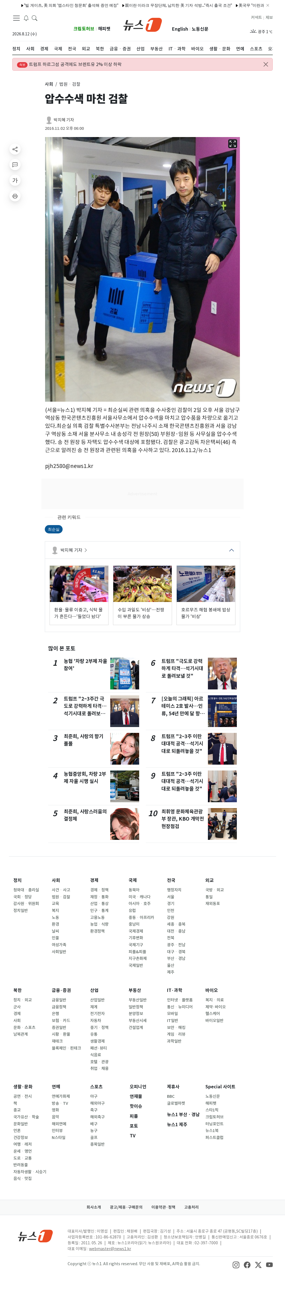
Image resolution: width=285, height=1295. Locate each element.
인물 (55, 937)
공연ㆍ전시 (22, 1096)
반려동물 (20, 1164)
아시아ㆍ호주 (140, 903)
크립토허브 (83, 29)
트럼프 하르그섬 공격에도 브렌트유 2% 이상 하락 (69, 65)
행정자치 (174, 889)
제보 (269, 17)
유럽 (132, 910)
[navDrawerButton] (16, 18)
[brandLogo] (142, 24)
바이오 (211, 990)
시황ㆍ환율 (61, 1034)
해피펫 (104, 29)
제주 (170, 972)
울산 (170, 965)
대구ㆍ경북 (176, 951)
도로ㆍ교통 (22, 1158)
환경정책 (97, 931)
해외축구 (97, 1117)
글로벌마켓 (176, 1103)
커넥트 (256, 17)
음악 (55, 1117)
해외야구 (97, 1103)
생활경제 (97, 1041)
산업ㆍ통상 (99, 903)
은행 (55, 1013)
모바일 (172, 1013)
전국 (171, 880)
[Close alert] (265, 64)
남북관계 (20, 1034)
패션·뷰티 (98, 1048)
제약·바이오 (215, 1006)
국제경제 (136, 931)
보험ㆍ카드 (61, 1020)
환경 (55, 924)
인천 (170, 910)
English (180, 29)
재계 (93, 1006)
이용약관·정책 (163, 1207)
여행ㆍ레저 (22, 1144)
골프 (93, 1137)
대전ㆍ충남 (176, 931)
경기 (170, 903)
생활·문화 (23, 1087)
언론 (17, 1130)
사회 (56, 880)
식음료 (95, 1054)
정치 (17, 880)
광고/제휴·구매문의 (126, 1207)
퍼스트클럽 (214, 1137)
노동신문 (200, 29)
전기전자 (97, 1013)
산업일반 (97, 1000)
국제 (133, 880)
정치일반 (20, 910)
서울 (170, 896)
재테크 (57, 1041)
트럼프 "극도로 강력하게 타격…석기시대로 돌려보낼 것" (182, 668)
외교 (209, 880)
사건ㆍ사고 (61, 889)
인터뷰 (57, 1130)
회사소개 (94, 1207)
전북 (170, 937)
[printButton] (15, 195)
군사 (17, 1006)
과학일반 (174, 1041)
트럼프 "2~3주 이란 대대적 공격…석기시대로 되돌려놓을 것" (182, 743)
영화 (55, 1110)
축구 (93, 1110)
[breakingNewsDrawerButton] (26, 18)
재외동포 (212, 903)
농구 (93, 1130)
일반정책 (136, 1006)
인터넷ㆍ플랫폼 (180, 1000)
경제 (94, 880)
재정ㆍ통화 (99, 896)
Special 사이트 (220, 1087)
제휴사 (173, 1087)
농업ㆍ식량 (99, 924)
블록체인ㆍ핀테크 (66, 1048)
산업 (94, 990)
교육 (55, 903)
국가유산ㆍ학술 (26, 1117)
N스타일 (58, 1137)
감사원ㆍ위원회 (26, 903)
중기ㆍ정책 (99, 1027)
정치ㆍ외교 (22, 1000)
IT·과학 (174, 990)
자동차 (95, 1020)
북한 (17, 990)
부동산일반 (138, 1000)
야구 (93, 1096)
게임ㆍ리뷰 (176, 1034)
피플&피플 (137, 951)
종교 (17, 1110)
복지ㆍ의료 (214, 1000)
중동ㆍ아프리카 (141, 917)
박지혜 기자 (64, 120)
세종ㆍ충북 (176, 924)
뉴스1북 (211, 1130)
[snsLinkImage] (236, 1264)
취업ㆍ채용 (99, 1068)
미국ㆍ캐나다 (140, 896)
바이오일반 (214, 1020)
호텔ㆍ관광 (99, 1061)
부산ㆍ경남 (176, 958)
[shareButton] (15, 149)
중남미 (134, 924)
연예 (56, 1087)
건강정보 (20, 1137)
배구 (93, 1123)
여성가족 (59, 944)
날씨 (55, 931)
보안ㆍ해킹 (176, 1027)
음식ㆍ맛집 (22, 1178)
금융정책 (59, 1006)
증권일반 (59, 1027)
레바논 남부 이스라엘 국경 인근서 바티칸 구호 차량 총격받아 (67, 5)
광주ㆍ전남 (176, 944)
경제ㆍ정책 (99, 889)
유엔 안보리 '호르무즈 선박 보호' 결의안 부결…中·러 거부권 (177, 5)
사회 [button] (49, 84)
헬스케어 (212, 1013)
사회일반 (59, 951)
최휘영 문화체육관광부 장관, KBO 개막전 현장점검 (182, 819)
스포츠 (96, 1087)
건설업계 (136, 1027)
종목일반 (97, 1144)
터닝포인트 (214, 1123)
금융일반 (59, 1000)
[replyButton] (15, 164)
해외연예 (59, 1123)
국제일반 (136, 965)
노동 (55, 917)
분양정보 (136, 1013)
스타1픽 (211, 1110)
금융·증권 (61, 990)
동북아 (134, 889)
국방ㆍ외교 (214, 889)
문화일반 (20, 1123)
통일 (209, 896)
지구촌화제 (138, 958)
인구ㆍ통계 (99, 910)
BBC (171, 1096)
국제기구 (136, 944)
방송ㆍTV (60, 1103)
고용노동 (97, 917)
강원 (170, 917)
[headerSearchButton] (34, 18)
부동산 (135, 990)
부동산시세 (138, 1020)
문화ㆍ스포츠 (24, 1027)
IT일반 (172, 1020)
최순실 (54, 529)
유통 (93, 1034)
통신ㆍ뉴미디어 (180, 1006)
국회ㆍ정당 (22, 896)
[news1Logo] (35, 1235)
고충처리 (191, 1207)
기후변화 (136, 937)
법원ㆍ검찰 (61, 896)
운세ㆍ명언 (22, 1151)
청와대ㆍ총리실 (26, 889)
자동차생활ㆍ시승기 (29, 1171)
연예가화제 (61, 1096)
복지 (55, 910)
